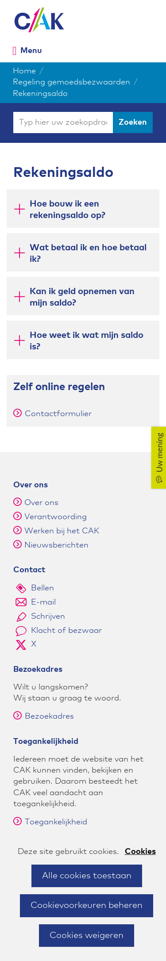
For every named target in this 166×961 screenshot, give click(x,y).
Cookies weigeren (87, 935)
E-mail (43, 602)
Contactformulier (52, 414)
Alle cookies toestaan (86, 875)
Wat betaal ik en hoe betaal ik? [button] (88, 253)
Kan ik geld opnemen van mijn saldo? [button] (82, 297)
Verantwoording (55, 517)
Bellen (42, 588)
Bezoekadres (43, 716)
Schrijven (48, 616)
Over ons (41, 503)
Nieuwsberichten (56, 545)
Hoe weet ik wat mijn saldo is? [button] (86, 341)
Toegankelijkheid (50, 822)
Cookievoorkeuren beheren (87, 905)
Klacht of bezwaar (66, 631)
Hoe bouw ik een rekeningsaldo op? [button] (67, 209)
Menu (31, 50)
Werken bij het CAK (61, 531)
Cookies (140, 852)
